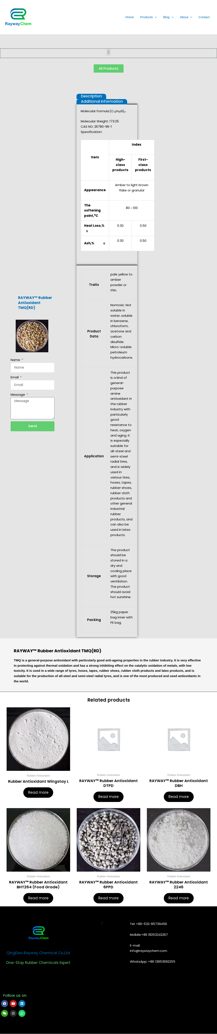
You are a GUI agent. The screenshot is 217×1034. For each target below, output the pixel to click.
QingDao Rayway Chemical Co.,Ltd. (39, 953)
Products (148, 17)
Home (129, 17)
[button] (108, 52)
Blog (168, 17)
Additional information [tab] (102, 101)
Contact (204, 17)
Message (18, 394)
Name (16, 360)
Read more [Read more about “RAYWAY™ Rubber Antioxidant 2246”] (178, 898)
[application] (155, 17)
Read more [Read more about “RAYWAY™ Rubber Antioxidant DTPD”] (108, 796)
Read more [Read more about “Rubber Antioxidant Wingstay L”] (38, 792)
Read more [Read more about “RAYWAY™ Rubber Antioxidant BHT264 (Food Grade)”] (38, 898)
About (186, 17)
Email (15, 377)
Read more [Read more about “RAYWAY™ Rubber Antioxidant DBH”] (178, 796)
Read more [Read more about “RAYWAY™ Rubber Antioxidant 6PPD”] (108, 898)
